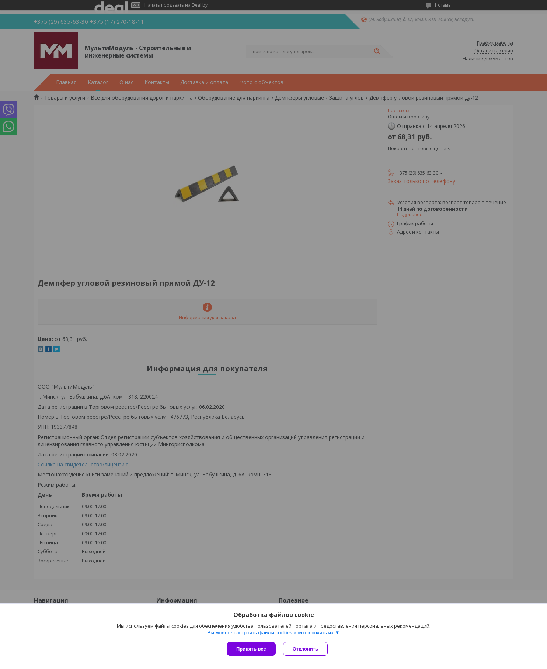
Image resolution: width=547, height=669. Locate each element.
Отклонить (305, 649)
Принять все (251, 649)
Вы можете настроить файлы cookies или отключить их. (271, 632)
